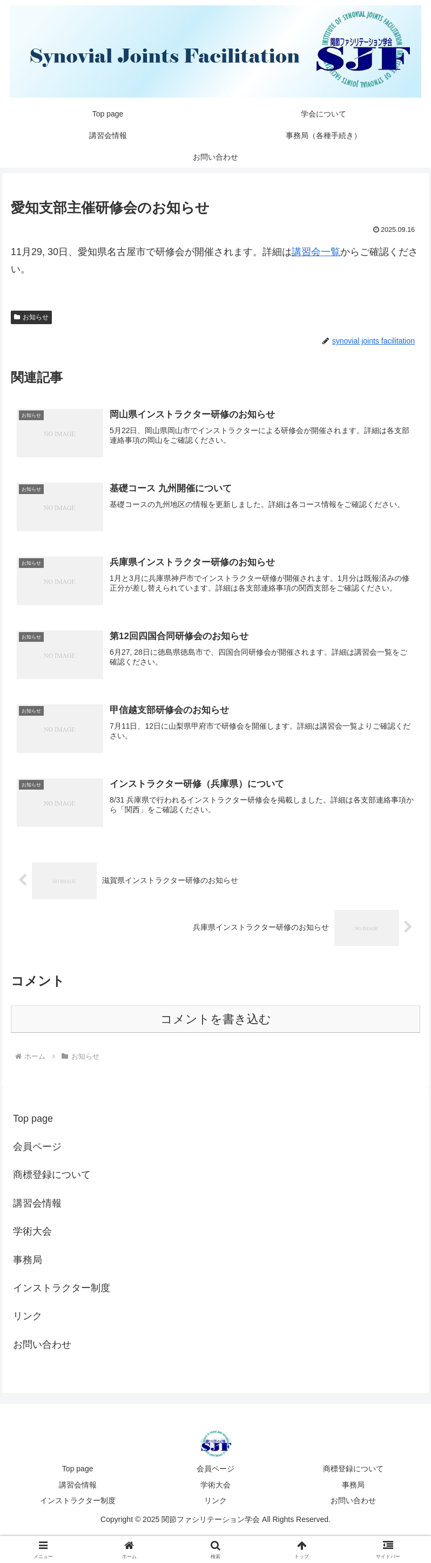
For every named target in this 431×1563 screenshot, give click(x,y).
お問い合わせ (42, 1345)
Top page (33, 1119)
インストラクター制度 (61, 1289)
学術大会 (32, 1232)
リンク (27, 1317)
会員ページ (37, 1147)
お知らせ (31, 317)
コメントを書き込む (215, 1020)
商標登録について (52, 1175)
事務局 (27, 1260)
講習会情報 (37, 1204)
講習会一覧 (316, 251)
